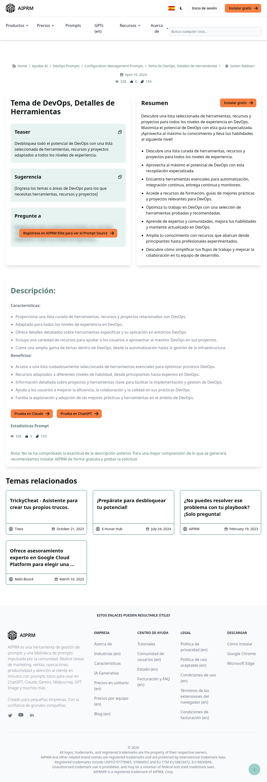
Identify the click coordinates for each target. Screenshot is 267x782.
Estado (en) (147, 669)
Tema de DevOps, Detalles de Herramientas (183, 66)
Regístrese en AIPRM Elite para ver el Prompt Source (68, 233)
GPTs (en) (98, 28)
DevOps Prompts (66, 66)
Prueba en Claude (32, 413)
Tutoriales (146, 644)
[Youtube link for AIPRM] (21, 716)
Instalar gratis (243, 8)
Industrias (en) (107, 653)
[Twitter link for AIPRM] (10, 715)
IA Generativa (106, 673)
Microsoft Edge (241, 663)
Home (22, 66)
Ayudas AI (40, 66)
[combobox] (215, 31)
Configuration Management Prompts (114, 66)
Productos (17, 25)
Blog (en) (102, 713)
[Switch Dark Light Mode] (181, 8)
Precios (46, 25)
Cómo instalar (240, 644)
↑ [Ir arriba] (254, 769)
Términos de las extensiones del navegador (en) (195, 696)
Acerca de (160, 28)
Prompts (73, 25)
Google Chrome (241, 653)
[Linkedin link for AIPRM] (33, 716)
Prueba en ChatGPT (80, 413)
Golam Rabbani (242, 66)
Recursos (130, 25)
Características (107, 663)
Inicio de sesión (204, 8)
